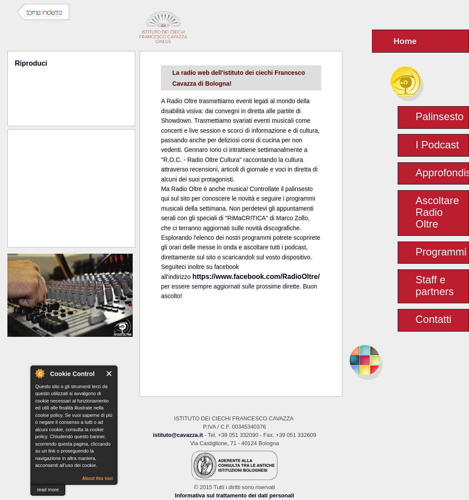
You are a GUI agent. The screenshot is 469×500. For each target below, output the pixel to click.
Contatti (433, 319)
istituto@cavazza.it (178, 435)
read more (48, 489)
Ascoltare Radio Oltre (437, 212)
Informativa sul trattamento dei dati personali (234, 495)
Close (109, 373)
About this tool (97, 478)
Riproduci (31, 63)
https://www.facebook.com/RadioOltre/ (256, 276)
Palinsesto (439, 116)
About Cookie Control (39, 373)
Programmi (440, 252)
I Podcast (437, 145)
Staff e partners (434, 285)
